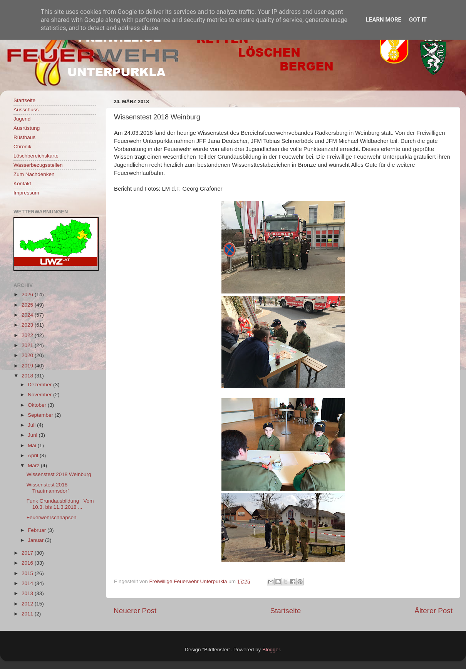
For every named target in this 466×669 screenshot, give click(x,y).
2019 (28, 366)
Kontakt (22, 183)
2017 (28, 553)
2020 (28, 355)
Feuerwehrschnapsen (52, 517)
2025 (28, 305)
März (34, 465)
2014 (28, 583)
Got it (418, 19)
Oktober (38, 405)
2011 (28, 614)
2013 (28, 593)
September (41, 415)
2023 (28, 325)
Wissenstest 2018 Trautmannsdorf (48, 488)
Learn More (383, 19)
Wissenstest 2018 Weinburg (59, 474)
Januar (36, 540)
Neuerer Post (135, 611)
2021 (28, 345)
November (40, 394)
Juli (32, 425)
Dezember (40, 384)
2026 (28, 294)
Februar (37, 530)
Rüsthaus (24, 137)
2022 (28, 335)
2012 (28, 604)
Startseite (285, 611)
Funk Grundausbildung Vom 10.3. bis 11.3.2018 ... (60, 504)
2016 (28, 563)
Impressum (26, 193)
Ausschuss (26, 109)
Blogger (271, 649)
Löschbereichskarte (36, 156)
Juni (33, 435)
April (34, 455)
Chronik (22, 146)
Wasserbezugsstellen (38, 165)
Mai (33, 445)
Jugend (21, 119)
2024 (28, 315)
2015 (28, 573)
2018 (28, 376)
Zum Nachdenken (34, 174)
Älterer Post (433, 611)
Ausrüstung (26, 128)
